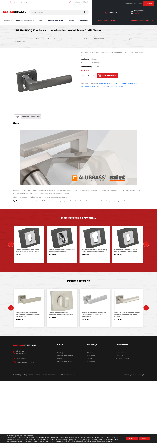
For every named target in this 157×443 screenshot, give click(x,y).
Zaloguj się (111, 12)
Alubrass (102, 83)
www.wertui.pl (138, 375)
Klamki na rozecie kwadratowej (112, 86)
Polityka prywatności (67, 375)
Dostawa (119, 356)
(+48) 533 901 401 (23, 358)
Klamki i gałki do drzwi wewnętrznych (122, 83)
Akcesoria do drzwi (88, 86)
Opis (18, 117)
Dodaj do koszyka (109, 75)
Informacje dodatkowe (31, 117)
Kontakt (149, 3)
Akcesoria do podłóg (65, 356)
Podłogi (60, 353)
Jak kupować (121, 353)
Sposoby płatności (123, 358)
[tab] (17, 116)
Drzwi (59, 358)
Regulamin (91, 361)
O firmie (90, 353)
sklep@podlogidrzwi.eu (26, 362)
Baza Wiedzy (91, 356)
